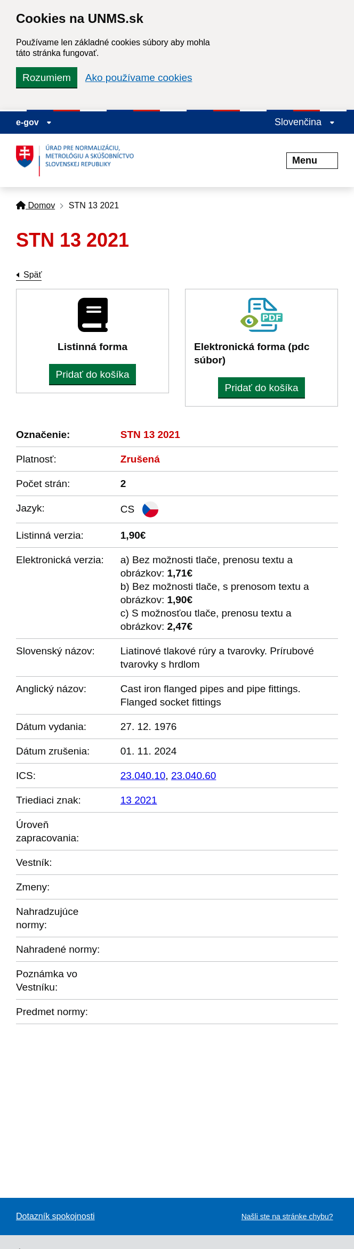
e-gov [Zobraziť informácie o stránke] (34, 122)
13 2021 (138, 800)
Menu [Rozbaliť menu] (312, 160)
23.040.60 (193, 775)
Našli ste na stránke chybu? (287, 1216)
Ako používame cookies (138, 77)
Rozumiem (46, 77)
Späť (32, 274)
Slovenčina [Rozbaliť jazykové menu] (305, 122)
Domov (35, 205)
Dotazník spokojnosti (55, 1216)
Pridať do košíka (92, 374)
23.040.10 (143, 775)
